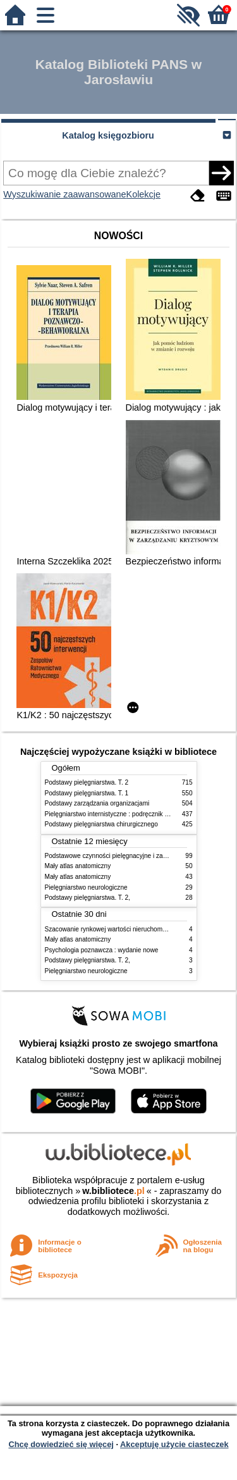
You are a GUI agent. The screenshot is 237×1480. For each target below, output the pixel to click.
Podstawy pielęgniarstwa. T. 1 (87, 793)
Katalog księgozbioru (108, 135)
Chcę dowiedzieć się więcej (60, 1444)
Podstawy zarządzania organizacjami (97, 803)
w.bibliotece (113, 1191)
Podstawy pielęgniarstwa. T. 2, (87, 897)
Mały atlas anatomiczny (78, 865)
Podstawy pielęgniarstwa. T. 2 (87, 782)
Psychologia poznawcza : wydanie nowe (102, 950)
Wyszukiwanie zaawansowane (64, 194)
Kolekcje (143, 194)
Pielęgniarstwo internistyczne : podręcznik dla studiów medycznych (139, 814)
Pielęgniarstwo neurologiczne (86, 887)
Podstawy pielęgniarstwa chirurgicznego (101, 824)
